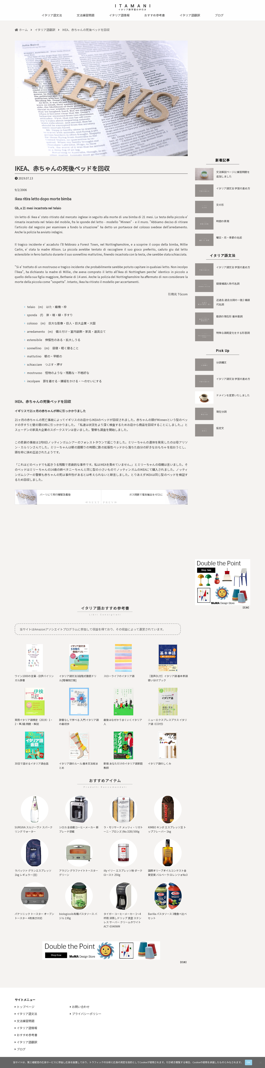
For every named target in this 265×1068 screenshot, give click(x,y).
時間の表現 (222, 221)
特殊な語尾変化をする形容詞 (233, 333)
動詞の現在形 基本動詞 (229, 316)
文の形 (220, 205)
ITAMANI (134, 6)
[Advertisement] (101, 555)
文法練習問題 (85, 15)
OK (248, 1062)
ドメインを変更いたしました (233, 395)
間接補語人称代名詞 (227, 283)
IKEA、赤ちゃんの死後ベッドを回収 (62, 168)
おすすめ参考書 (154, 15)
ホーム (21, 29)
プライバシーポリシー (85, 1013)
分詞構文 (221, 362)
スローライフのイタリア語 (119, 676)
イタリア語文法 (52, 15)
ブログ (219, 15)
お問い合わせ (80, 1006)
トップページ (24, 1006)
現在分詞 (221, 411)
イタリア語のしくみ (159, 763)
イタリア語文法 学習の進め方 (233, 188)
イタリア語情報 (119, 15)
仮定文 (220, 428)
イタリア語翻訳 (190, 15)
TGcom (183, 294)
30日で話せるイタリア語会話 (31, 763)
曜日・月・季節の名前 (229, 237)
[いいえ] (260, 1062)
